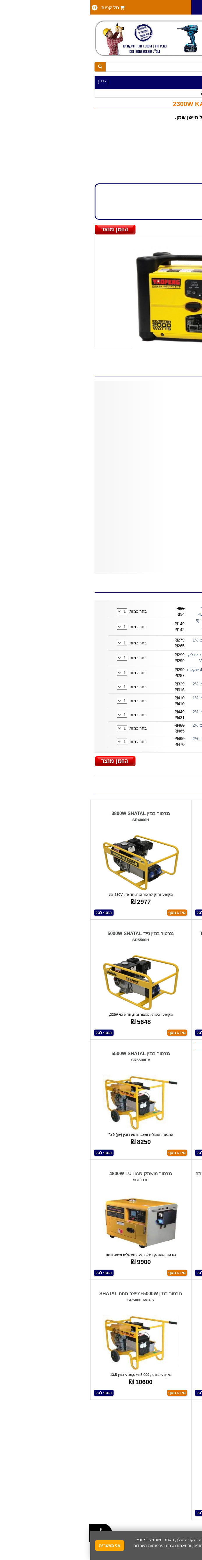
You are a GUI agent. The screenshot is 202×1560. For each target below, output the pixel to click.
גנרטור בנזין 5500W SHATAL (50, 1053)
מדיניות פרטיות (134, 1551)
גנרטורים (147, 93)
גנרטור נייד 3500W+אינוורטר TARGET (151, 813)
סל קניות (17, 7)
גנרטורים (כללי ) (124, 93)
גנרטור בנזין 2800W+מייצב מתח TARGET (151, 933)
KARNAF (180, 140)
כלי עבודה (186, 93)
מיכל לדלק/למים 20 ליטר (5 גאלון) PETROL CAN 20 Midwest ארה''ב (129, 627)
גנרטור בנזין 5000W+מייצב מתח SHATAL (50, 1293)
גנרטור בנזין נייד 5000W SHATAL (50, 933)
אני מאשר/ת (19, 1545)
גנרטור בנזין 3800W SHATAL (50, 813)
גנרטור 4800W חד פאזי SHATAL (151, 1413)
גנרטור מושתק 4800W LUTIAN (50, 1173)
